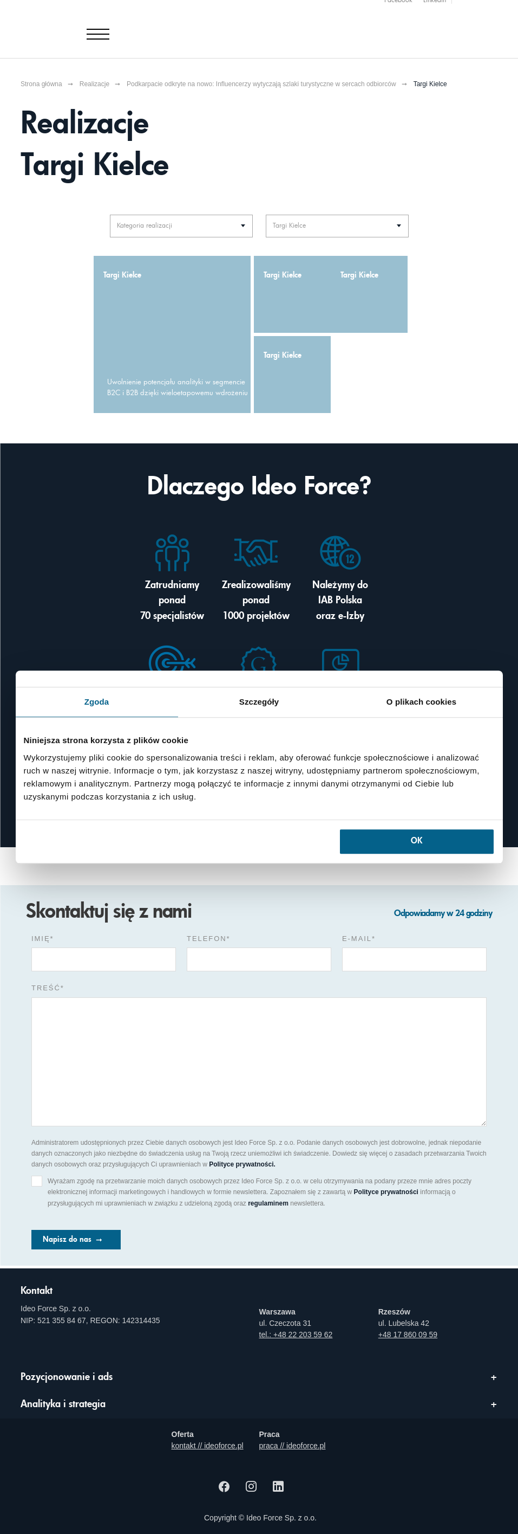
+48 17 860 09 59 (407, 1334)
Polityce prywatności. (242, 1164)
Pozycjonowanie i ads (67, 1377)
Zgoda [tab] (96, 701)
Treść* (47, 988)
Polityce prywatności (386, 1192)
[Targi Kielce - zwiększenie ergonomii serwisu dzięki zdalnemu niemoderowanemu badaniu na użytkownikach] (292, 294)
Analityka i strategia (63, 1404)
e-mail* (359, 938)
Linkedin (434, 6)
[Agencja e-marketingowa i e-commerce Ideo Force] (84, 26)
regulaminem (268, 1203)
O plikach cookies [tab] (421, 701)
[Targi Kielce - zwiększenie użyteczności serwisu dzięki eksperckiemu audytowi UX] (369, 294)
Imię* (42, 938)
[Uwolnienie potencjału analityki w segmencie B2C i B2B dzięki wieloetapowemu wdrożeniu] (172, 334)
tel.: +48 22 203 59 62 (296, 1334)
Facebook (398, 6)
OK (416, 841)
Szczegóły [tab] (259, 701)
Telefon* (209, 938)
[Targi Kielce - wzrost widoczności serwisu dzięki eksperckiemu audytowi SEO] (292, 374)
